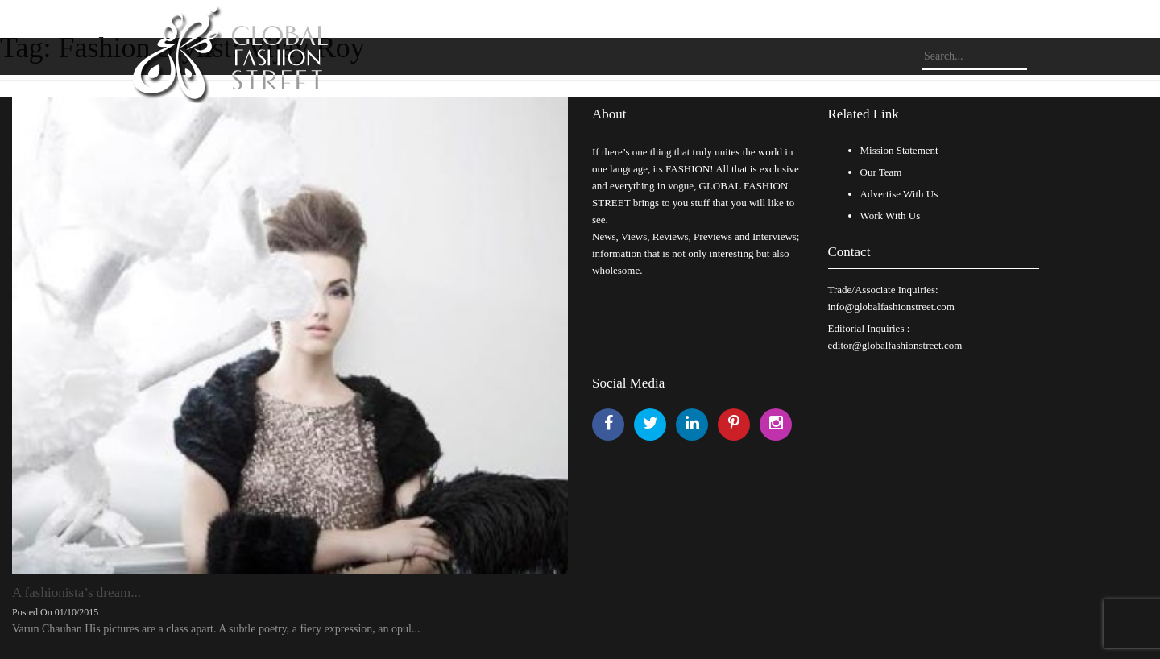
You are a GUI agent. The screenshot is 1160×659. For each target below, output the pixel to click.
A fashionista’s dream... (76, 592)
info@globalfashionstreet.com (891, 306)
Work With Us (890, 215)
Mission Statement (899, 150)
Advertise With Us (899, 194)
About (609, 114)
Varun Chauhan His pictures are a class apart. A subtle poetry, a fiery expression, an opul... (216, 629)
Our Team (881, 172)
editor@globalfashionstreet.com (895, 345)
